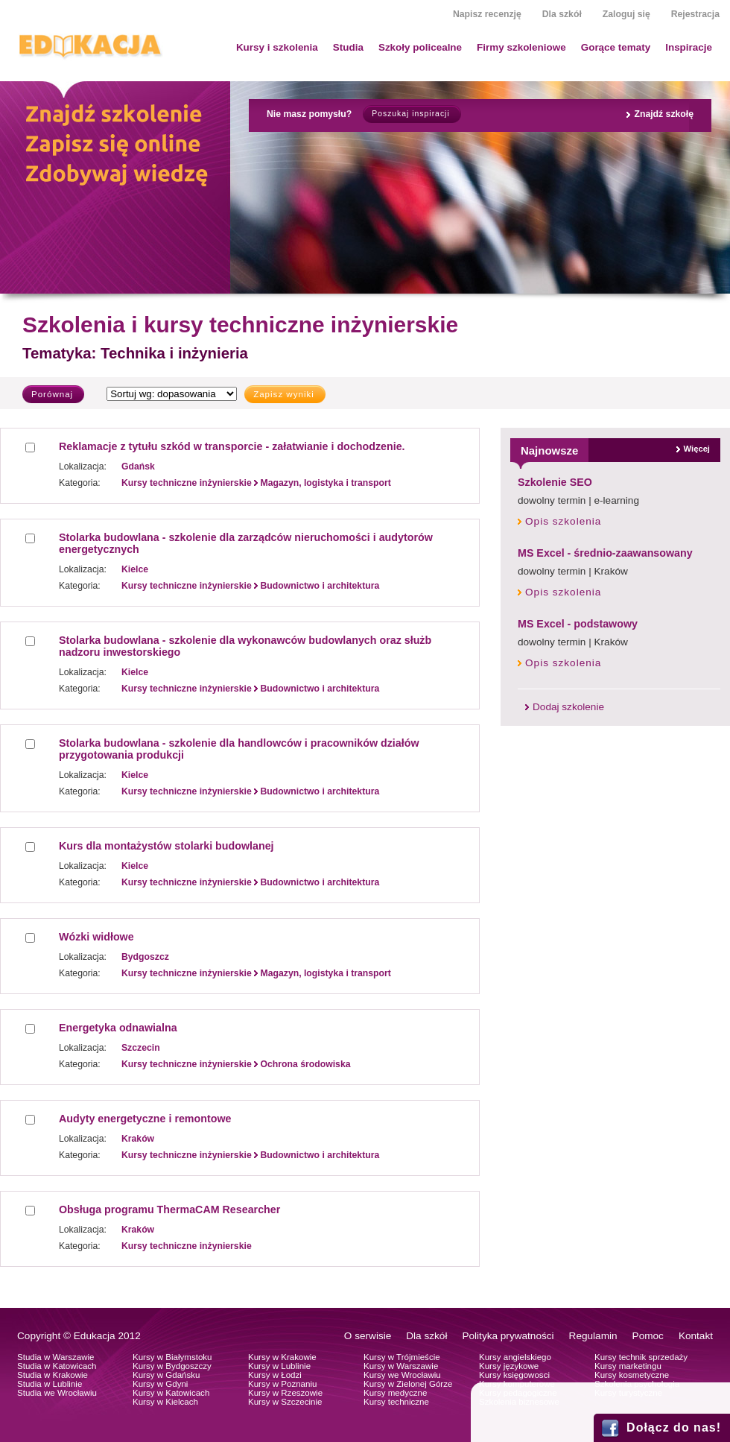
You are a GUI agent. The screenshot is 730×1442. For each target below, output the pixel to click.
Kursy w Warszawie (401, 1366)
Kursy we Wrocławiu (402, 1374)
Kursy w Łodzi (275, 1374)
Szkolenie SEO (555, 482)
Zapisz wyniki (283, 394)
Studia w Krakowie (52, 1374)
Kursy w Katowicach (171, 1392)
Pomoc (648, 1335)
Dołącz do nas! (673, 1427)
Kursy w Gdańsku (166, 1374)
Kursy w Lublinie (279, 1366)
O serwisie (367, 1335)
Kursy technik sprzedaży (641, 1357)
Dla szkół (562, 14)
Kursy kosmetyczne (631, 1374)
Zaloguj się (626, 14)
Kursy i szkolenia (277, 47)
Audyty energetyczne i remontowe (145, 1119)
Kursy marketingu (627, 1366)
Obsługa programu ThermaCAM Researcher (169, 1209)
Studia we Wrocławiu (57, 1392)
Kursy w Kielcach (165, 1401)
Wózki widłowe (96, 937)
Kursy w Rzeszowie (285, 1392)
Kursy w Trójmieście (402, 1357)
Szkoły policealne (420, 47)
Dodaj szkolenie (568, 706)
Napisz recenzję (487, 14)
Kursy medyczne (395, 1392)
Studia (348, 47)
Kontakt (696, 1335)
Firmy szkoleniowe (521, 47)
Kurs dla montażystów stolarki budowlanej (166, 846)
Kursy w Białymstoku (172, 1357)
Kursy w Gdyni (160, 1383)
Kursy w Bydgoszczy (172, 1366)
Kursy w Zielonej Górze (408, 1383)
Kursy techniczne (396, 1401)
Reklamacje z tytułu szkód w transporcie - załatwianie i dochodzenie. (232, 446)
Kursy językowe (509, 1366)
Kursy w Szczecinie (285, 1401)
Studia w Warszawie (56, 1357)
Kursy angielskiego (515, 1357)
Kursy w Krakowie (282, 1357)
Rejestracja (695, 14)
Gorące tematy (615, 47)
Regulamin (593, 1335)
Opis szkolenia (563, 521)
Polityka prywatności (507, 1335)
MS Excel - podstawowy (578, 624)
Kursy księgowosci (514, 1374)
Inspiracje (688, 47)
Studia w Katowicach (57, 1366)
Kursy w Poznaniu (282, 1383)
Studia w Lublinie (49, 1383)
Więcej (697, 448)
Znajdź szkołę (664, 114)
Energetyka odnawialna (118, 1028)
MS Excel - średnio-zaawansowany (605, 553)
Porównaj (52, 394)
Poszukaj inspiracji (410, 114)
